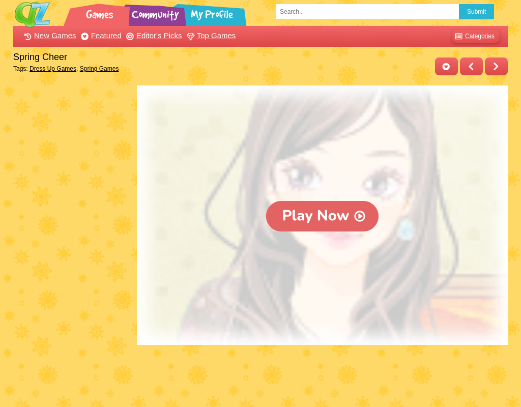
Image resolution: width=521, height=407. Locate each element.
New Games (48, 35)
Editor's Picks (153, 35)
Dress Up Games (53, 68)
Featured (100, 35)
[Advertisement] (72, 238)
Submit (476, 11)
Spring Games (99, 68)
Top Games (210, 35)
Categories (473, 36)
